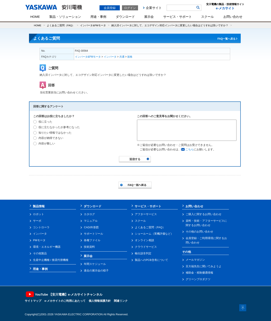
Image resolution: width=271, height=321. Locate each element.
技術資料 (89, 246)
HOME (35, 16)
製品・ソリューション (65, 16)
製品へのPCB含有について (151, 260)
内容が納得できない (51, 138)
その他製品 (40, 253)
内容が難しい (47, 143)
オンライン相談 (144, 240)
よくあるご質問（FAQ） (61, 25)
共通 (121, 56)
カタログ (89, 214)
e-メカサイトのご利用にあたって (65, 300)
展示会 (149, 16)
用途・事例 (98, 16)
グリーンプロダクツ (198, 279)
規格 (129, 56)
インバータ (110, 56)
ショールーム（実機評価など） (154, 233)
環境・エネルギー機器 (47, 246)
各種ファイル (92, 240)
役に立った (45, 121)
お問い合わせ (232, 16)
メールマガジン (195, 259)
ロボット (38, 214)
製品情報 (39, 206)
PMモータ (39, 240)
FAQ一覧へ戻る (226, 38)
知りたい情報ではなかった (55, 132)
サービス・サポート (177, 16)
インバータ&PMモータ (93, 25)
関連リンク (121, 300)
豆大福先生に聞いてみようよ (203, 266)
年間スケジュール (95, 264)
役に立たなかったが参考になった (59, 127)
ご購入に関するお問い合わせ (203, 214)
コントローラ (41, 227)
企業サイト (154, 8)
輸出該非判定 (143, 253)
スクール (207, 16)
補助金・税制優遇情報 (199, 272)
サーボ (37, 220)
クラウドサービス (146, 246)
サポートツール (93, 233)
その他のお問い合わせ (199, 231)
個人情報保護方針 (100, 300)
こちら (189, 149)
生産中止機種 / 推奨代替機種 (50, 260)
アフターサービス (146, 214)
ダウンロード (125, 16)
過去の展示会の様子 (96, 270)
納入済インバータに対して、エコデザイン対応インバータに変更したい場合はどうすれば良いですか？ (169, 25)
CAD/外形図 (91, 227)
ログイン (130, 8)
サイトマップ (33, 300)
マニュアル (91, 220)
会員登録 (110, 8)
